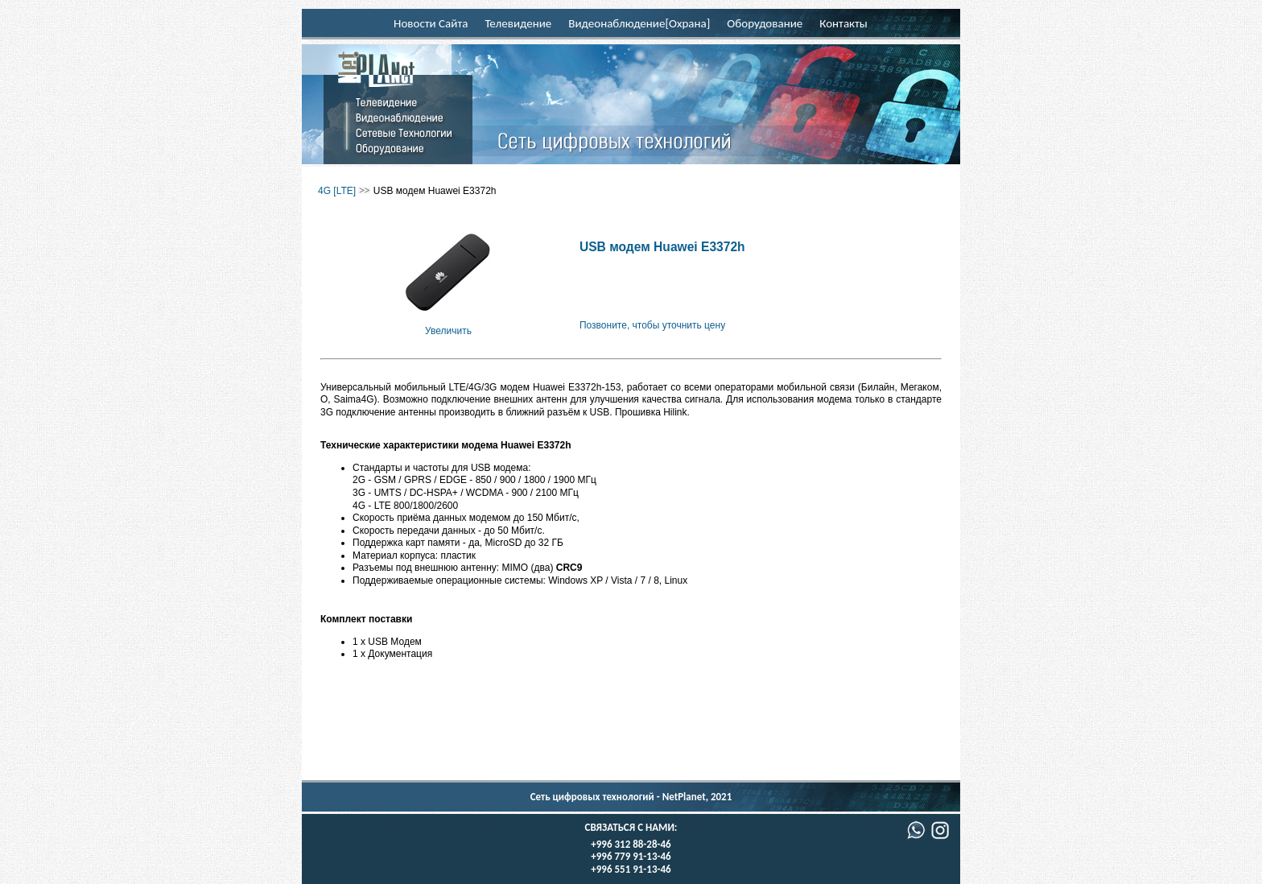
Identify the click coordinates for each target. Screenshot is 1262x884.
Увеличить (448, 324)
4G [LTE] (337, 190)
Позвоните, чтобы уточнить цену (652, 325)
